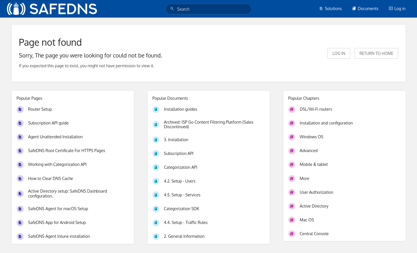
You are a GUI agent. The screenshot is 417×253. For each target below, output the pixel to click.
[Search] (173, 8)
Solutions (330, 8)
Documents (365, 8)
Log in (397, 8)
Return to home (376, 53)
